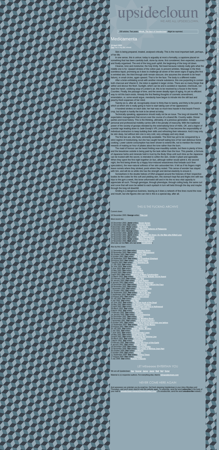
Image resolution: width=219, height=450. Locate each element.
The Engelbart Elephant (148, 259)
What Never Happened (143, 283)
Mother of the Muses (146, 325)
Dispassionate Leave (141, 333)
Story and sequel (141, 297)
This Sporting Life (141, 263)
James (145, 371)
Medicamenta (138, 273)
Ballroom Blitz (143, 287)
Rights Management (145, 237)
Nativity (140, 317)
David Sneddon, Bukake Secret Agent (150, 277)
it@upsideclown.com (169, 375)
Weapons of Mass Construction (144, 275)
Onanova (138, 357)
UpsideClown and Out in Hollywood (147, 307)
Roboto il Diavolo (138, 359)
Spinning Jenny (143, 225)
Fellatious (136, 299)
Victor (167, 371)
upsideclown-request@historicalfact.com (138, 391)
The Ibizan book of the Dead (145, 303)
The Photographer (144, 289)
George (138, 371)
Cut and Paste (140, 339)
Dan (112, 47)
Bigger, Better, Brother (141, 329)
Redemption (138, 341)
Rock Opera (143, 227)
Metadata (136, 267)
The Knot (138, 257)
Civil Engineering (142, 315)
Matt (157, 371)
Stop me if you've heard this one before (151, 323)
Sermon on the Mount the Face (150, 285)
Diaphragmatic (141, 291)
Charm (142, 231)
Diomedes (137, 311)
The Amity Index (141, 261)
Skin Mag (135, 301)
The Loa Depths (144, 347)
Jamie (151, 371)
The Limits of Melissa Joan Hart (150, 349)
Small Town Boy (139, 335)
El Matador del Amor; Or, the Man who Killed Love (160, 235)
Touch (134, 265)
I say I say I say (140, 327)
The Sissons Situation (141, 305)
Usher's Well (137, 271)
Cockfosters (147, 243)
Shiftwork (139, 351)
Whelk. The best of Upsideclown (153, 32)
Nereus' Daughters (142, 309)
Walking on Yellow (146, 239)
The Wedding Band (145, 319)
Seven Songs (144, 223)
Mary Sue (140, 279)
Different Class (142, 295)
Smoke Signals (140, 345)
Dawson (137, 353)
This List (143, 215)
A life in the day (144, 293)
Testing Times (144, 355)
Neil (162, 371)
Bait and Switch (141, 281)
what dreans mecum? (145, 321)
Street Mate (136, 269)
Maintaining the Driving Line (144, 337)
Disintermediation (145, 241)
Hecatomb (135, 331)
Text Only (139, 313)
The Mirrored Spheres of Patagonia (151, 229)
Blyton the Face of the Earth (147, 343)
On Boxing (143, 233)
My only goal (140, 255)
